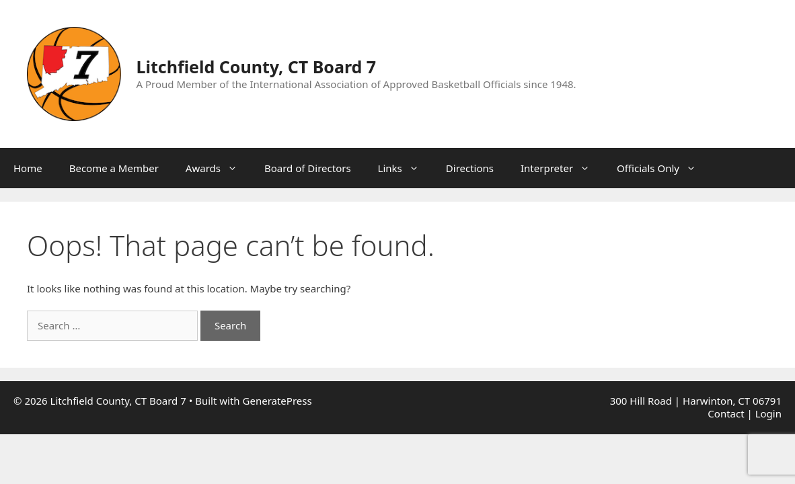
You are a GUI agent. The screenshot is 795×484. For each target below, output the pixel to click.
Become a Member (114, 168)
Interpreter (562, 168)
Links (405, 168)
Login (768, 413)
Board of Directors (307, 168)
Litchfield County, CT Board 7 (257, 66)
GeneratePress (277, 400)
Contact (726, 413)
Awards (218, 168)
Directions (470, 168)
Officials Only (663, 168)
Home (27, 168)
